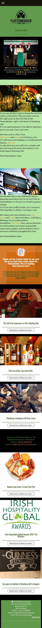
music (17, 137)
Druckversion (18, 602)
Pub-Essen (15, 223)
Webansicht (36, 617)
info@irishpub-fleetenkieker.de (23, 444)
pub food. (10, 142)
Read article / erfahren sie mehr (20, 330)
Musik (12, 217)
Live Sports (5, 137)
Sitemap (27, 602)
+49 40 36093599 (24, 610)
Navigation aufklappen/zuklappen (21, 3)
